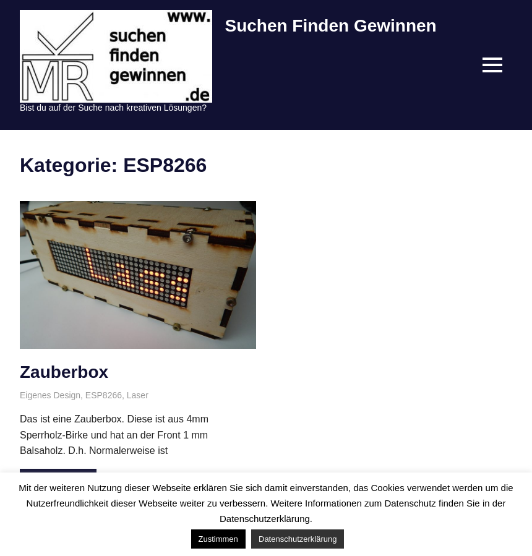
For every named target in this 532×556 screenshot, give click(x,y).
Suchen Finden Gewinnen (330, 25)
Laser (137, 395)
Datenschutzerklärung (298, 539)
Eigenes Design (50, 395)
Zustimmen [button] (218, 539)
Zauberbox (64, 372)
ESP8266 (103, 395)
